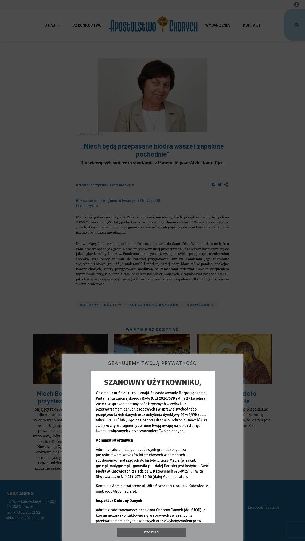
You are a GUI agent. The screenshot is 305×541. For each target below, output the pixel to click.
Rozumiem (151, 532)
